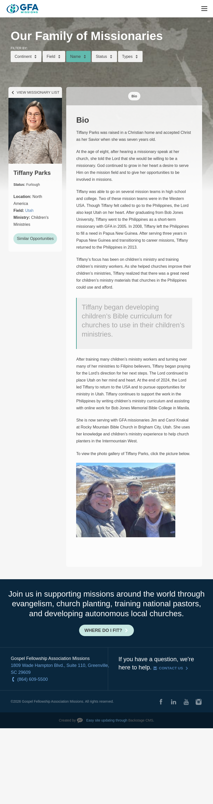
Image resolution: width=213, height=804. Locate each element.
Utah (29, 210)
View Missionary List (38, 92)
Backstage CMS (140, 720)
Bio (134, 96)
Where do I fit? (103, 630)
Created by (67, 720)
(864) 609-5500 (32, 679)
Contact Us (171, 668)
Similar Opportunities (35, 238)
